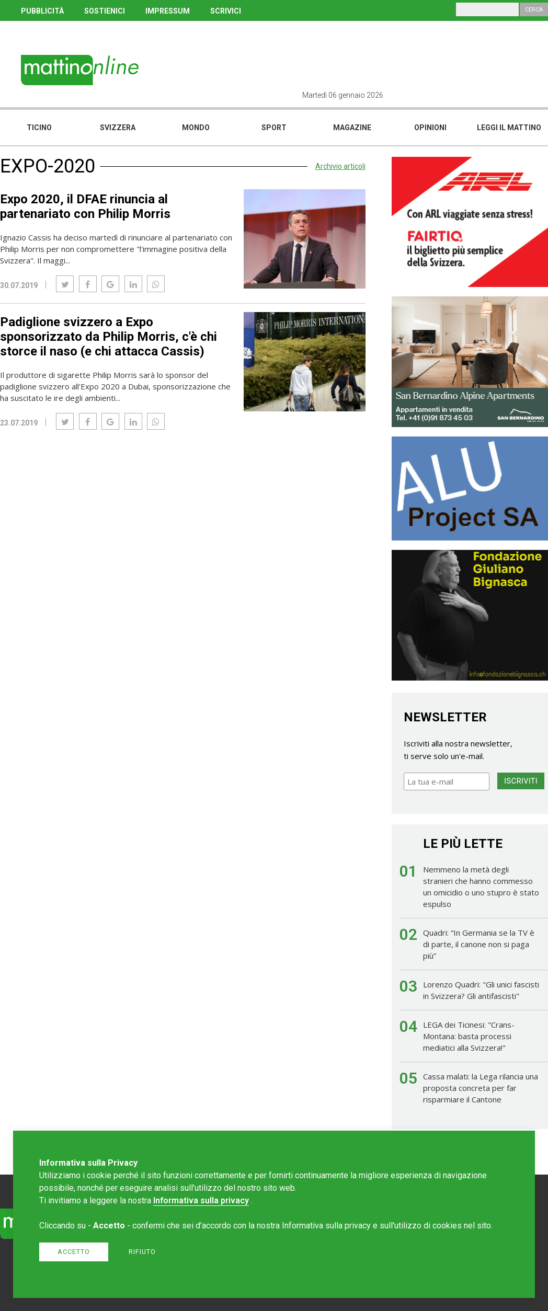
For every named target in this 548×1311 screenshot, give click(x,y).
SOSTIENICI (104, 11)
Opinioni (430, 127)
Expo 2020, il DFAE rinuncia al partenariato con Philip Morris (85, 206)
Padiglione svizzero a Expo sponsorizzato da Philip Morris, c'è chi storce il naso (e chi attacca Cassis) (108, 337)
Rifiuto (142, 1252)
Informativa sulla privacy (201, 1200)
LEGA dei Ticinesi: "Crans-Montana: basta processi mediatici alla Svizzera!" (469, 1036)
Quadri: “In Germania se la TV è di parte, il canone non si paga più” (478, 944)
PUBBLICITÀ (42, 11)
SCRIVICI (225, 11)
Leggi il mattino (509, 127)
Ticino (39, 127)
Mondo (196, 127)
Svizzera (117, 127)
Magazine (352, 127)
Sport (274, 127)
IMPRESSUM (167, 11)
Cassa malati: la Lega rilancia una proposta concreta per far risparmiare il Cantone (480, 1088)
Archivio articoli (340, 166)
